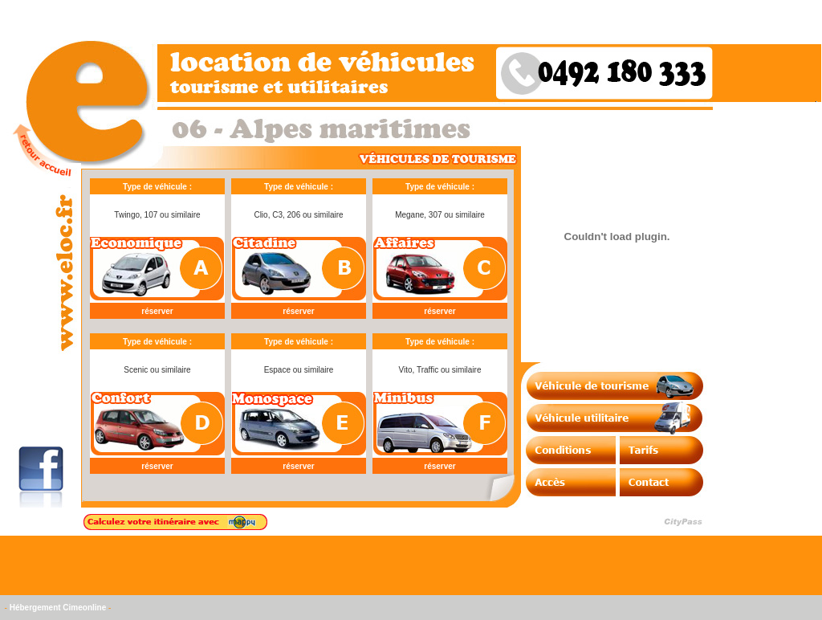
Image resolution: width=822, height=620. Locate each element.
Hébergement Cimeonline (58, 607)
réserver (157, 311)
